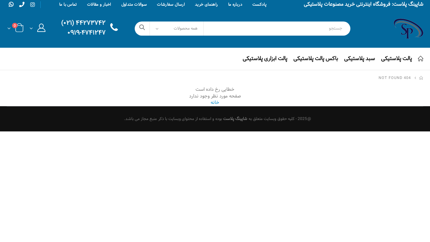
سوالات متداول (134, 5)
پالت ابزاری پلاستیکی (265, 58)
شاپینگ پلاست (235, 119)
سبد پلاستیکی (359, 58)
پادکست (259, 5)
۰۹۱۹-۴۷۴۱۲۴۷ (86, 33)
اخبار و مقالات (99, 5)
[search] (142, 29)
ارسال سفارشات (171, 5)
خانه (215, 103)
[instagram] (32, 5)
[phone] (21, 4)
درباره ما (235, 5)
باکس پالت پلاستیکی (315, 58)
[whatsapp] (11, 4)
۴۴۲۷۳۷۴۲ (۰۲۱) (83, 24)
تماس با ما (68, 5)
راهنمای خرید (206, 5)
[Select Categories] (177, 29)
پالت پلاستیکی (396, 58)
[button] (37, 30)
